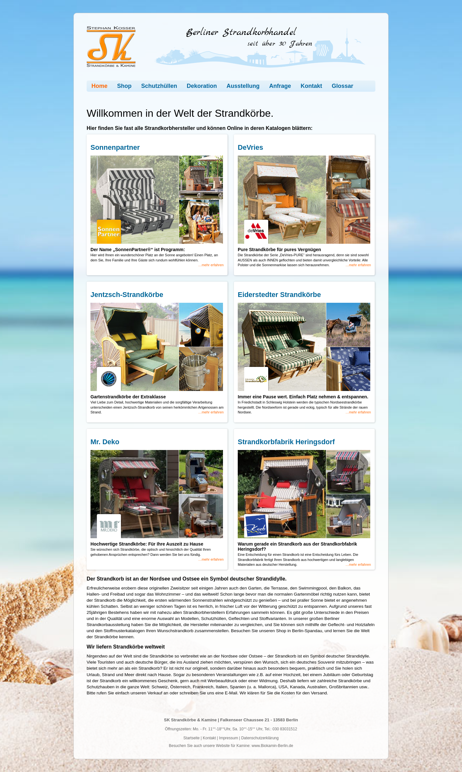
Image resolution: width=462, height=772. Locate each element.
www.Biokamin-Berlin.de (272, 745)
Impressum (228, 738)
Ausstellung (243, 86)
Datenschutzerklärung (260, 738)
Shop (124, 86)
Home (99, 86)
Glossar (342, 86)
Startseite (192, 738)
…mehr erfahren (211, 265)
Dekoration (202, 86)
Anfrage (280, 86)
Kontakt (311, 86)
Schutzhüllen (159, 86)
